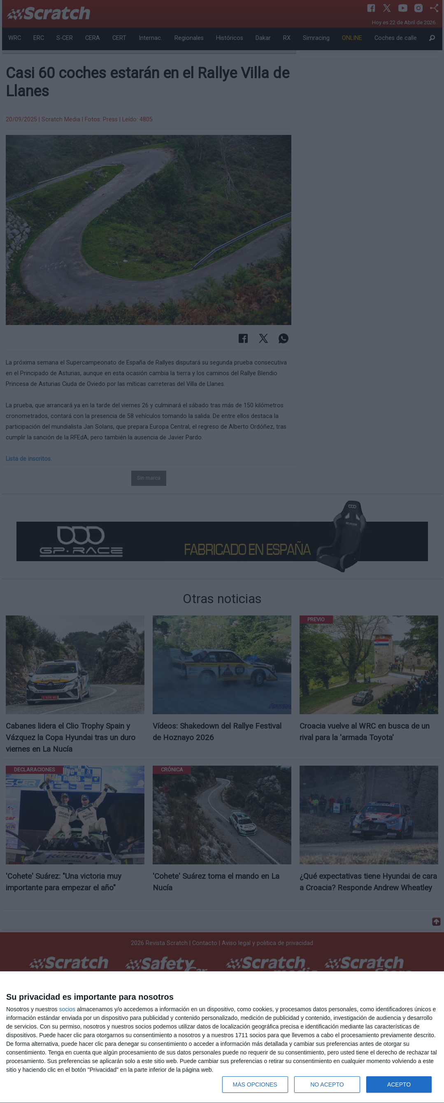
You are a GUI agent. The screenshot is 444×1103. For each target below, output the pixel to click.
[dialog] (222, 1037)
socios (67, 1009)
